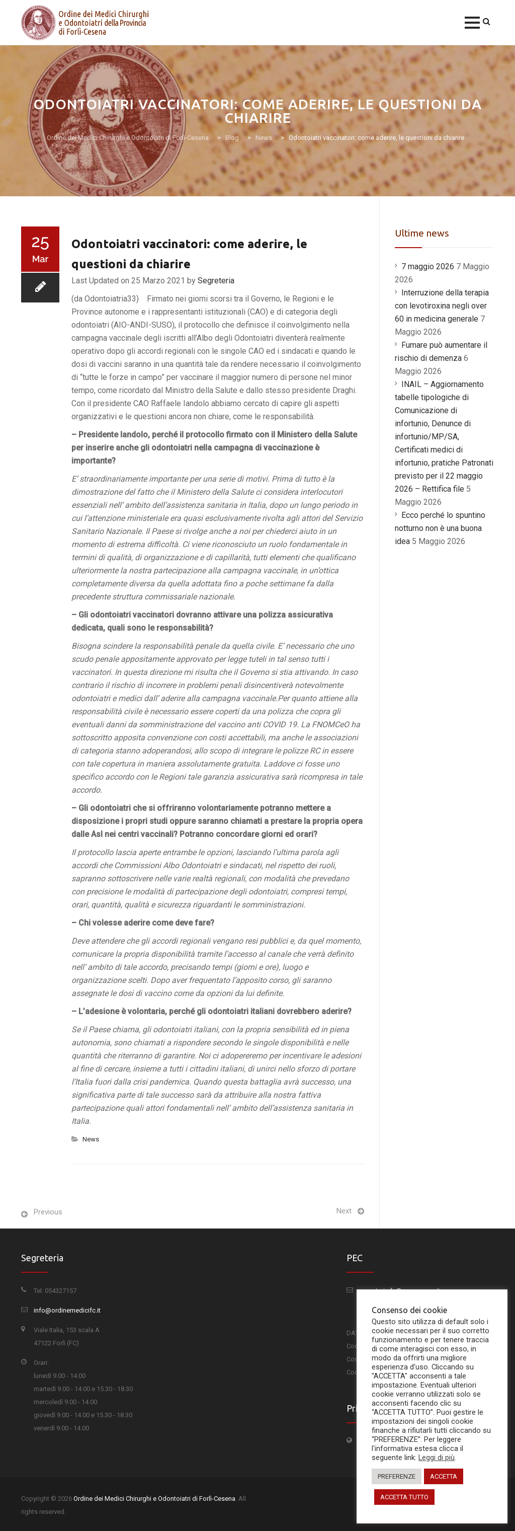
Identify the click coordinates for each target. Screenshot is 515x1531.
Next (344, 1210)
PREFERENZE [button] (396, 1476)
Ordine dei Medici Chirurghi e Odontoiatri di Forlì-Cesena (154, 1498)
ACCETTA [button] (443, 1476)
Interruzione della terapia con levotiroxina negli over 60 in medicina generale (442, 306)
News (90, 1139)
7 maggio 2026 (427, 266)
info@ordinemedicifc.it (67, 1310)
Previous (48, 1211)
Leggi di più (436, 1457)
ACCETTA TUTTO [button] (404, 1497)
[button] (472, 23)
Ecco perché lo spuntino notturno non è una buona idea (440, 528)
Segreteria (216, 280)
